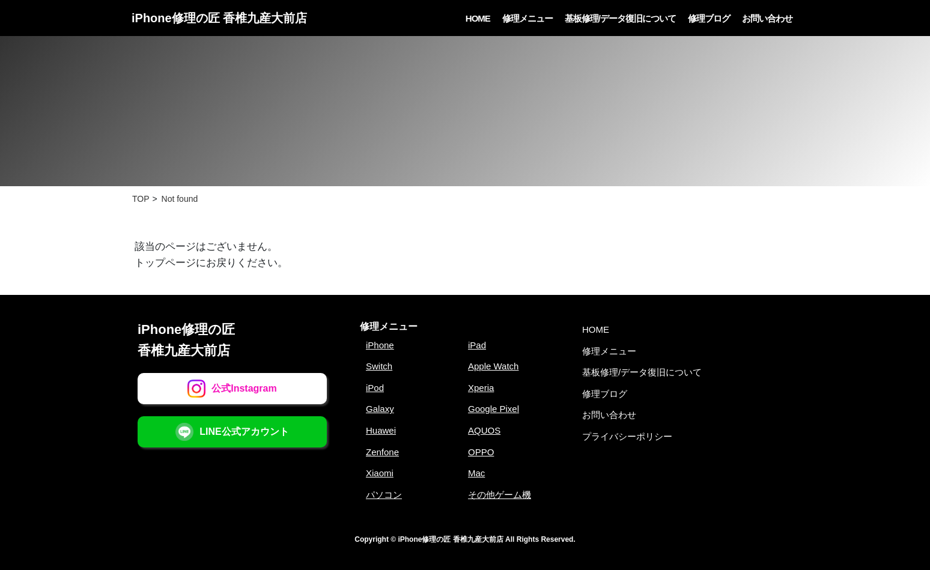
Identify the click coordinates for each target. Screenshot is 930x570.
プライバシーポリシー (627, 436)
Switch (379, 366)
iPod (375, 388)
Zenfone (382, 452)
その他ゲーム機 (499, 495)
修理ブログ (709, 18)
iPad (477, 345)
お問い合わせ (767, 18)
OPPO (481, 452)
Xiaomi (380, 473)
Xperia (481, 388)
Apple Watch (493, 366)
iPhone (380, 345)
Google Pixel (493, 409)
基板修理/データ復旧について (620, 18)
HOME (478, 18)
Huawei (381, 430)
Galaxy (380, 409)
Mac (476, 473)
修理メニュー (527, 18)
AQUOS (484, 430)
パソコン (384, 495)
